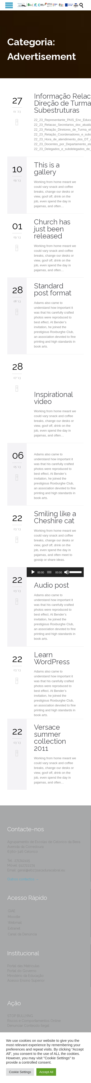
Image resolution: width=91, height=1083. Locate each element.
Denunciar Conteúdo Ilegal (28, 1026)
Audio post (51, 585)
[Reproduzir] (33, 572)
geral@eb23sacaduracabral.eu (41, 870)
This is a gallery (46, 168)
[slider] (49, 572)
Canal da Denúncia (22, 934)
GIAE (11, 911)
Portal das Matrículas (23, 966)
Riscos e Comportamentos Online (34, 1021)
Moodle (14, 917)
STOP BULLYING (20, 1016)
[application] (55, 572)
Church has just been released (52, 229)
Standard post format (52, 289)
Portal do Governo (21, 971)
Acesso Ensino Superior (26, 980)
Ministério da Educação (25, 976)
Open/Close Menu (9, 5)
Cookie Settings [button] (20, 1072)
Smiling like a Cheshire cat (55, 517)
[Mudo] (66, 572)
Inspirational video (53, 398)
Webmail (15, 923)
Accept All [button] (46, 1072)
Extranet (14, 928)
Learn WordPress (52, 658)
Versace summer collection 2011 (50, 737)
